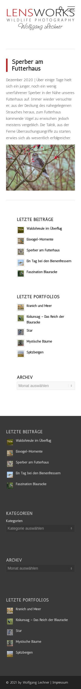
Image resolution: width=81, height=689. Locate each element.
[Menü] (69, 8)
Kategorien (14, 521)
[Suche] (59, 8)
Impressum (60, 682)
